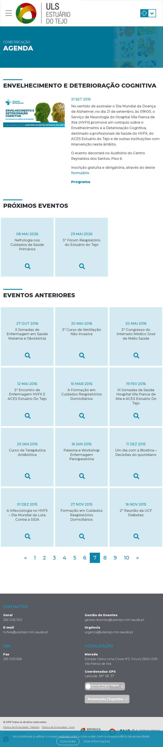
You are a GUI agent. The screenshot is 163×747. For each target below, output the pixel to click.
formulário (80, 173)
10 (126, 558)
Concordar (68, 741)
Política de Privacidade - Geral (58, 727)
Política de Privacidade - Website (21, 727)
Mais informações (97, 741)
